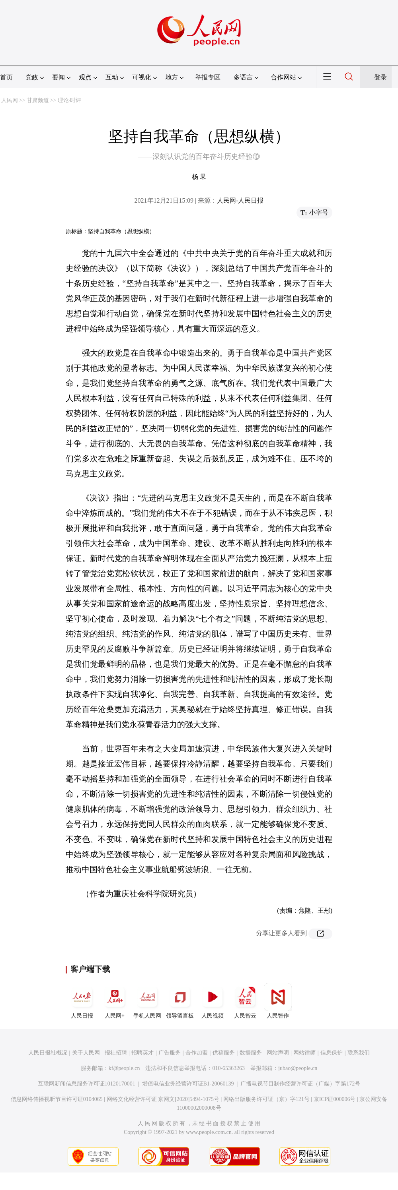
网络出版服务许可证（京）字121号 (266, 1099)
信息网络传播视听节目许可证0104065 (57, 1099)
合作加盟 (196, 1053)
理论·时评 (70, 100)
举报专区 (207, 77)
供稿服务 (224, 1053)
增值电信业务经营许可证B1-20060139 (188, 1084)
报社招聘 (116, 1053)
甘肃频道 (38, 100)
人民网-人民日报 (240, 200)
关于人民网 (86, 1053)
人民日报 (82, 1001)
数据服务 (251, 1053)
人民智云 (245, 1001)
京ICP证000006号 (335, 1099)
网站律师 (304, 1053)
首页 (6, 77)
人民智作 (278, 1001)
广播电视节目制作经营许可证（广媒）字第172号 (300, 1084)
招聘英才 (142, 1053)
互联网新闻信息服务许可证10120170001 (86, 1084)
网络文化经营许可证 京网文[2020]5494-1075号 (163, 1099)
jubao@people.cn (297, 1068)
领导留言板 (180, 1001)
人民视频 (212, 1001)
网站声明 (278, 1053)
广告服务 (169, 1053)
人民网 (9, 100)
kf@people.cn (124, 1068)
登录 (380, 77)
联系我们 (358, 1053)
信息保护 (331, 1053)
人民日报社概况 (47, 1053)
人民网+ (115, 1001)
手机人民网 (147, 1001)
